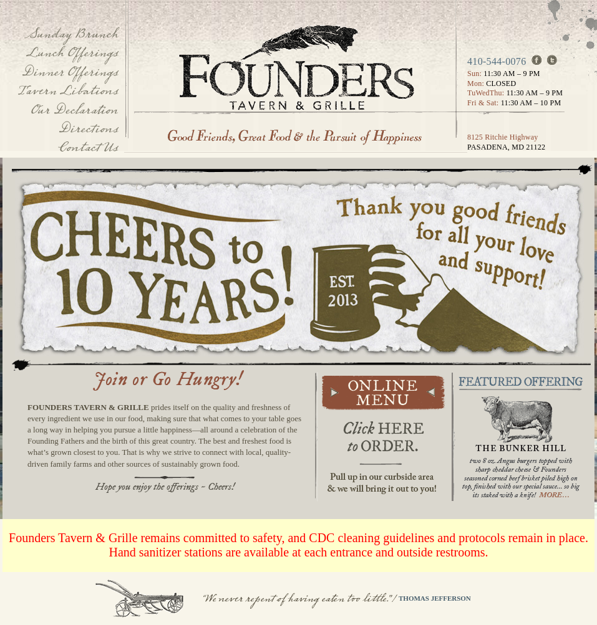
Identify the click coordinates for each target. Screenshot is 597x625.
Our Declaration (74, 110)
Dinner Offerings (69, 72)
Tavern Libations (68, 90)
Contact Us (88, 147)
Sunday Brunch (71, 34)
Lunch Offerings (72, 52)
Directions (88, 128)
